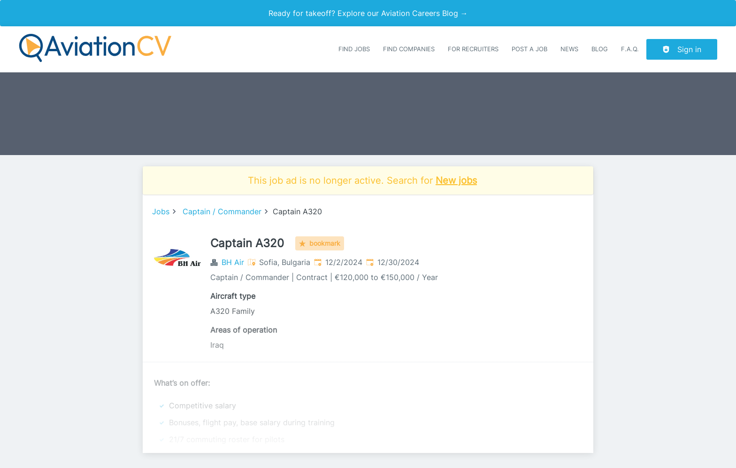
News (569, 49)
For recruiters (473, 49)
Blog (599, 49)
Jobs (160, 211)
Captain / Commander (222, 211)
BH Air (233, 262)
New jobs (456, 180)
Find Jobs (354, 49)
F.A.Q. (630, 49)
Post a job (529, 49)
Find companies (409, 49)
